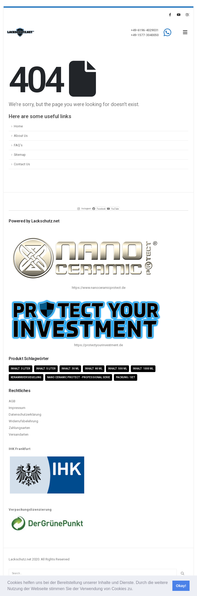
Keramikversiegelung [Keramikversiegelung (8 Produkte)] (26, 377)
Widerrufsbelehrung (23, 421)
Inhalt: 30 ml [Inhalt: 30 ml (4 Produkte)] (70, 368)
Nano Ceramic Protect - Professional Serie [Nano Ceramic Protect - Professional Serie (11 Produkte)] (78, 377)
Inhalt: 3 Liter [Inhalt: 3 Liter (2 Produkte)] (20, 368)
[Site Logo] (20, 32)
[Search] (182, 573)
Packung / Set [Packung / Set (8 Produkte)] (125, 377)
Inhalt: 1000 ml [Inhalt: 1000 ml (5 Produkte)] (143, 368)
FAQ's (18, 145)
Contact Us (22, 164)
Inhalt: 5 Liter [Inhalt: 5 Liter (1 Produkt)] (46, 368)
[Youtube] (178, 14)
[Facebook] (170, 14)
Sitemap (20, 155)
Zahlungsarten (19, 428)
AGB (12, 401)
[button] (135, 589)
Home (18, 126)
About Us (21, 136)
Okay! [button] (181, 586)
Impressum (17, 408)
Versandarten (18, 434)
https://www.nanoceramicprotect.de (98, 288)
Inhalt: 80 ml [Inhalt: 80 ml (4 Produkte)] (93, 368)
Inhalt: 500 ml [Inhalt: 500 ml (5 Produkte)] (117, 368)
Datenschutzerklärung (25, 414)
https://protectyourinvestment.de (98, 345)
